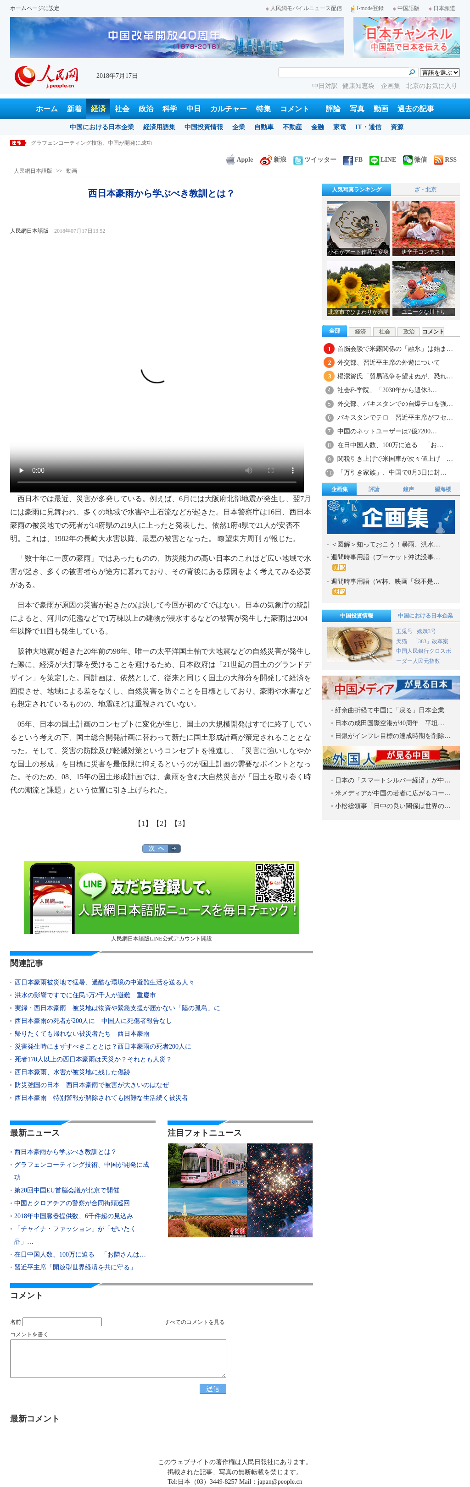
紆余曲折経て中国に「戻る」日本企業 (389, 710)
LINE (382, 159)
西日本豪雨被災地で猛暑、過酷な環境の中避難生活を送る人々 (105, 982)
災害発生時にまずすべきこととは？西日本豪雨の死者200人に (106, 1046)
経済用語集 (159, 127)
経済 (98, 109)
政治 (146, 109)
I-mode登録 (367, 8)
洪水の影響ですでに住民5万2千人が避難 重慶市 (85, 995)
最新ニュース (35, 1132)
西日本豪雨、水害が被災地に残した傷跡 (72, 1072)
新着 (74, 109)
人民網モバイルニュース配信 (304, 8)
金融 (317, 127)
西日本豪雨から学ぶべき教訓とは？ (75, 143)
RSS (445, 159)
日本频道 (442, 8)
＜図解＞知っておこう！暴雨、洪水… (385, 544)
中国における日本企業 (102, 127)
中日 (193, 109)
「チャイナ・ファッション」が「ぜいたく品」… (75, 1235)
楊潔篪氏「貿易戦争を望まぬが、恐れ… (395, 376)
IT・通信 (368, 127)
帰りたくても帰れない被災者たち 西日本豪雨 (82, 1033)
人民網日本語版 (33, 171)
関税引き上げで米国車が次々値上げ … (395, 458)
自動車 (264, 127)
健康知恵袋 (359, 85)
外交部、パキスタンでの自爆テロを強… (395, 403)
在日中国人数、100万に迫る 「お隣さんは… (80, 1254)
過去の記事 (415, 109)
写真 (357, 109)
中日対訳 (325, 85)
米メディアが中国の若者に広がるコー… (393, 793)
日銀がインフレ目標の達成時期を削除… (393, 736)
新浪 (273, 159)
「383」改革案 (430, 641)
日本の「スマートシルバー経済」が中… (393, 780)
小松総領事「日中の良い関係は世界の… (393, 806)
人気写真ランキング (356, 189)
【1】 (143, 823)
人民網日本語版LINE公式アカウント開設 (161, 901)
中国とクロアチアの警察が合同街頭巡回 (72, 1203)
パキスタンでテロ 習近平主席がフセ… (395, 417)
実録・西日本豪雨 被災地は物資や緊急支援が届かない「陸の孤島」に (117, 1008)
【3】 (180, 823)
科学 (169, 109)
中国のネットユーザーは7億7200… (387, 431)
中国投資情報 (204, 127)
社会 (122, 109)
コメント (294, 109)
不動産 (292, 127)
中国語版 (406, 8)
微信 (415, 159)
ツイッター (314, 159)
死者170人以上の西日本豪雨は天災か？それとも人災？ (93, 1059)
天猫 (402, 641)
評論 (333, 109)
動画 (381, 109)
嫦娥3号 (426, 631)
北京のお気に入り (432, 85)
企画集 (391, 85)
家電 (339, 127)
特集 (263, 109)
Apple (239, 159)
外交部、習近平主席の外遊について (388, 362)
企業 (238, 127)
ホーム (47, 109)
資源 (397, 127)
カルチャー (228, 109)
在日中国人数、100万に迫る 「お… (390, 445)
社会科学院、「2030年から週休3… (387, 390)
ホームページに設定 (35, 8)
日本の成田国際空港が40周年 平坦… (389, 723)
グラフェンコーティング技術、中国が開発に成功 (81, 1171)
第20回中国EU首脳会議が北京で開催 (66, 1190)
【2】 (161, 823)
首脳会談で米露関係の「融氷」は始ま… (395, 348)
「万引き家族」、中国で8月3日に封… (392, 472)
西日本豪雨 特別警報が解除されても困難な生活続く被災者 (101, 1097)
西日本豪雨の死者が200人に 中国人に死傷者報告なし (93, 1020)
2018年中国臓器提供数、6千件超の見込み (73, 1216)
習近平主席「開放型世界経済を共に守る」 (75, 1267)
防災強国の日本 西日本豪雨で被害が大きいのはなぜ (92, 1085)
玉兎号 (404, 631)
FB (353, 159)
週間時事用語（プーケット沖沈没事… (385, 562)
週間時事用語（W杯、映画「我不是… (385, 586)
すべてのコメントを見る (194, 1322)
